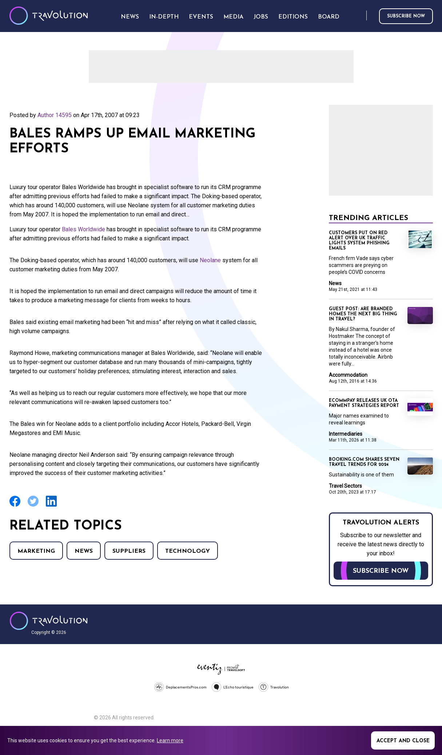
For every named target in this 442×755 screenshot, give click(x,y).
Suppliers (129, 551)
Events (201, 17)
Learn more (170, 740)
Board (328, 17)
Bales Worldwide (83, 229)
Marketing (36, 551)
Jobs (261, 17)
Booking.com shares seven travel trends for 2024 (364, 462)
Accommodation (348, 375)
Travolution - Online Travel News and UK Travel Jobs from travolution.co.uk (48, 621)
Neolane (210, 260)
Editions (293, 17)
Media (233, 17)
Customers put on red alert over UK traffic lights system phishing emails (359, 241)
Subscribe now (406, 16)
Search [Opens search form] (359, 16)
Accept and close (403, 741)
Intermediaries (345, 434)
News (84, 551)
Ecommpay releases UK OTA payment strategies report (364, 403)
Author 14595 (54, 115)
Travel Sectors (345, 486)
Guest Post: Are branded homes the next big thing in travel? (363, 314)
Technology (187, 551)
